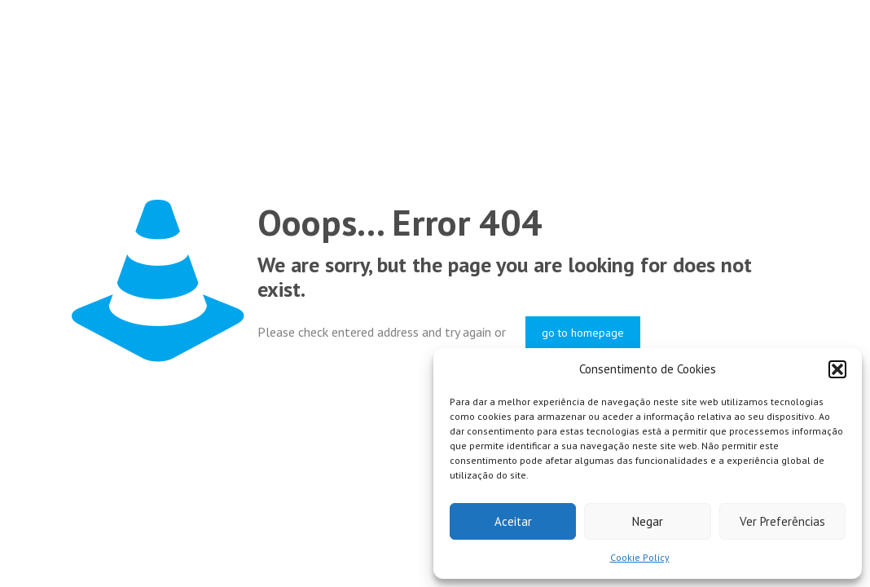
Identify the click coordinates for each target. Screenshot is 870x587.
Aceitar (513, 521)
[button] (837, 369)
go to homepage (583, 332)
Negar (647, 521)
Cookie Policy (640, 557)
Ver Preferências (782, 521)
